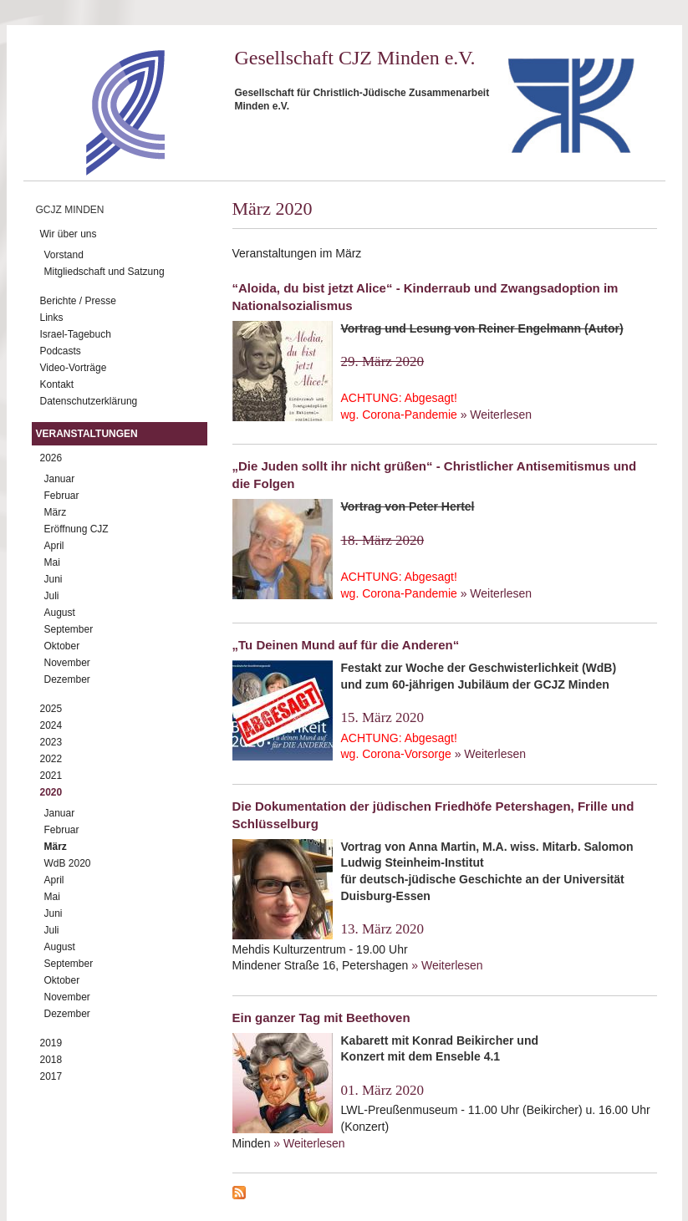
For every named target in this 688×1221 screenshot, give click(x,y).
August (59, 612)
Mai (52, 562)
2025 (51, 709)
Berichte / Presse (78, 301)
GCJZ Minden (70, 210)
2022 (51, 759)
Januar (59, 479)
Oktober (62, 646)
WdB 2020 (67, 863)
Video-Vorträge (73, 368)
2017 (51, 1076)
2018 (51, 1060)
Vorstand (64, 255)
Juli (51, 596)
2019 (51, 1043)
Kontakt (57, 384)
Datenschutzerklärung (89, 401)
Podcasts (60, 351)
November (67, 663)
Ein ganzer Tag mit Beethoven (321, 1017)
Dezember (67, 679)
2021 (51, 775)
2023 (51, 742)
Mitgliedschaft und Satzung (104, 271)
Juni (53, 579)
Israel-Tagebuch (75, 334)
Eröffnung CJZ (76, 529)
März (55, 512)
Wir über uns (68, 234)
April (54, 546)
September (69, 629)
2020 (51, 792)
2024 (51, 725)
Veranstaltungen (87, 434)
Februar (61, 495)
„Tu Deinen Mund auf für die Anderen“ (346, 645)
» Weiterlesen (496, 414)
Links (52, 317)
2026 (51, 458)
